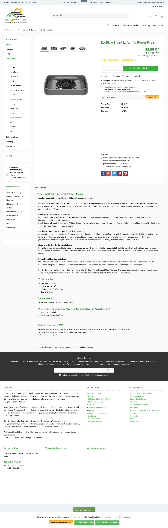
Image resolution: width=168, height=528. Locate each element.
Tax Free (91, 404)
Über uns (10, 200)
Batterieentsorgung (137, 396)
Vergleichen (107, 76)
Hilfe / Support (12, 204)
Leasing (91, 396)
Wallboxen (10, 146)
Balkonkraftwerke (15, 117)
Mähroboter (13, 108)
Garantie (133, 402)
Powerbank (13, 127)
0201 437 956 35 (12, 462)
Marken (9, 45)
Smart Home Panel (15, 99)
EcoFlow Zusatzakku (16, 90)
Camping (9, 141)
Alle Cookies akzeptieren (107, 522)
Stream (12, 67)
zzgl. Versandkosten (152, 56)
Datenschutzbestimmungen (74, 375)
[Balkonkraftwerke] (130, 25)
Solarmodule (13, 77)
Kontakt (9, 208)
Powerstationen (15, 63)
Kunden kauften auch (56, 347)
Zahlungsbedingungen (97, 407)
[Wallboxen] (157, 25)
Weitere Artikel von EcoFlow (50, 315)
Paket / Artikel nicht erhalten (100, 399)
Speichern (152, 98)
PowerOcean (13, 72)
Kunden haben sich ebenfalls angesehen (81, 347)
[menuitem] (157, 6)
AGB (7, 223)
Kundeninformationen (15, 196)
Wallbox (12, 122)
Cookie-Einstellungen (14, 192)
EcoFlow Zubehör (15, 86)
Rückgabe (92, 416)
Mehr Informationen (123, 517)
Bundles (12, 81)
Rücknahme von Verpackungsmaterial (145, 410)
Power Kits (13, 95)
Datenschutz (11, 219)
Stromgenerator (15, 104)
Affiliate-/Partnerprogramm (141, 393)
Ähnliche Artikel (41, 347)
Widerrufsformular (95, 422)
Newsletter (134, 407)
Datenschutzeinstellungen (61, 522)
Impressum (10, 227)
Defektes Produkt (95, 393)
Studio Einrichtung (95, 402)
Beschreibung (40, 188)
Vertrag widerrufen (84, 510)
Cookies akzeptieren (84, 522)
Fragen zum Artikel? (131, 76)
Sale (10, 131)
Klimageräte (13, 113)
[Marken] (115, 25)
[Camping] (145, 25)
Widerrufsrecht (12, 215)
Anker (10, 49)
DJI (9, 54)
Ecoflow (11, 58)
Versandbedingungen (15, 212)
